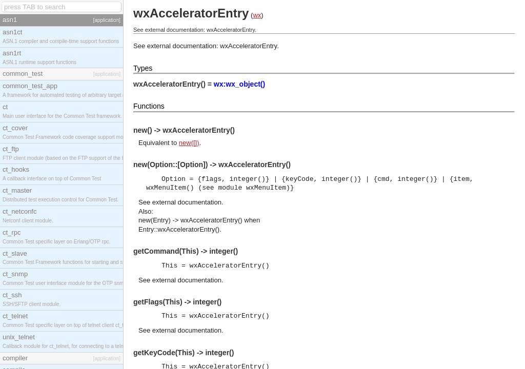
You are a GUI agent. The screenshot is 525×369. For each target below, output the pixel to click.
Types (142, 68)
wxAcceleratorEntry (248, 46)
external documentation (186, 202)
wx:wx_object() (239, 84)
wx (257, 15)
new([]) (189, 143)
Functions (149, 106)
